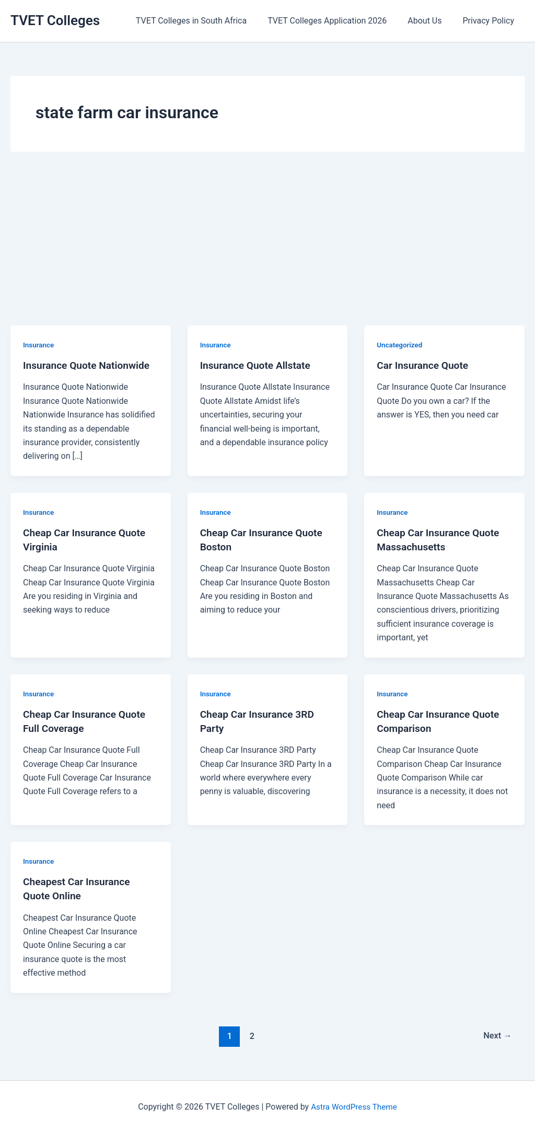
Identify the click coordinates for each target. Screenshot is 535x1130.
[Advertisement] (267, 247)
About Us (431, 21)
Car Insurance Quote (424, 365)
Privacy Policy (491, 21)
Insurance (39, 345)
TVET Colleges (55, 20)
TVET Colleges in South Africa (205, 21)
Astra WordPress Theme (354, 1104)
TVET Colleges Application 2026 (337, 21)
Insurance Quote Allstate (258, 365)
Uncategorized (400, 345)
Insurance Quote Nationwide (89, 365)
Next (496, 1032)
